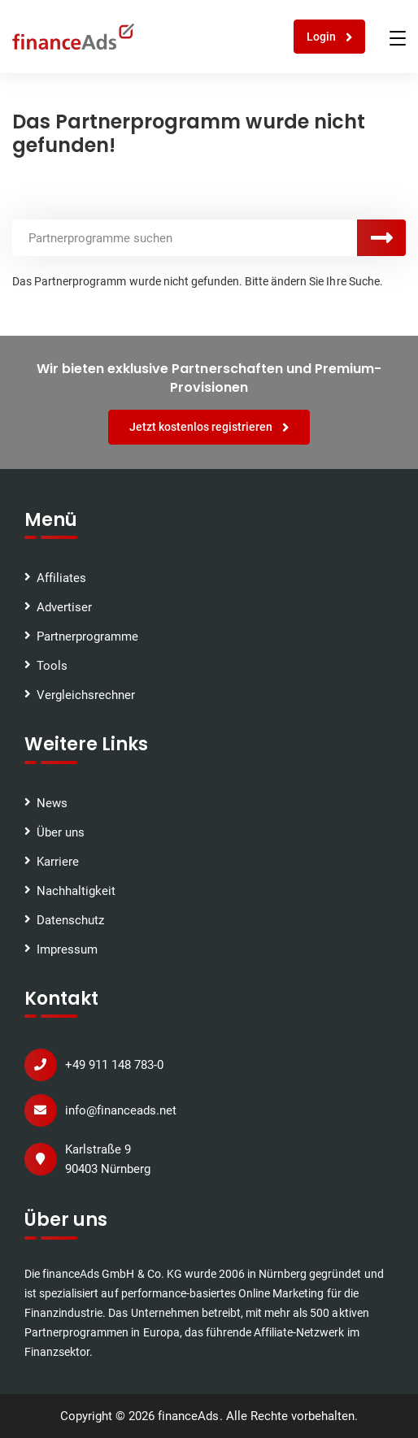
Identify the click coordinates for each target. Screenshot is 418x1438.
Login (330, 37)
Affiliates (61, 578)
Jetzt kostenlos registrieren (209, 427)
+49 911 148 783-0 (114, 1065)
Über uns (61, 832)
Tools (52, 665)
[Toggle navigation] (398, 38)
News (52, 803)
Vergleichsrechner (86, 695)
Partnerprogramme (87, 636)
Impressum (67, 949)
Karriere (58, 861)
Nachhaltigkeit (76, 891)
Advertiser (64, 607)
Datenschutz (70, 920)
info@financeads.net (120, 1110)
